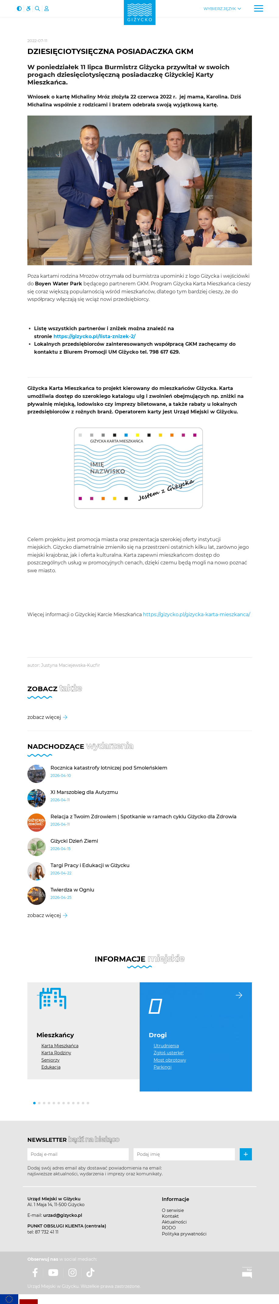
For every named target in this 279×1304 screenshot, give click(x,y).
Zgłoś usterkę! (169, 1053)
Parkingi (163, 1067)
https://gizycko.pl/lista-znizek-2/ (94, 336)
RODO (169, 1228)
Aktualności (174, 1222)
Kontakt (170, 1216)
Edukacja (51, 1067)
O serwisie (173, 1210)
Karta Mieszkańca (59, 1046)
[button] (34, 1103)
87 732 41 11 (46, 1232)
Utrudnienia (166, 1046)
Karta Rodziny (56, 1053)
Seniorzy (50, 1060)
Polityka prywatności (184, 1234)
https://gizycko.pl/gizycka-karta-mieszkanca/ (196, 614)
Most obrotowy (170, 1060)
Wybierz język (220, 8)
